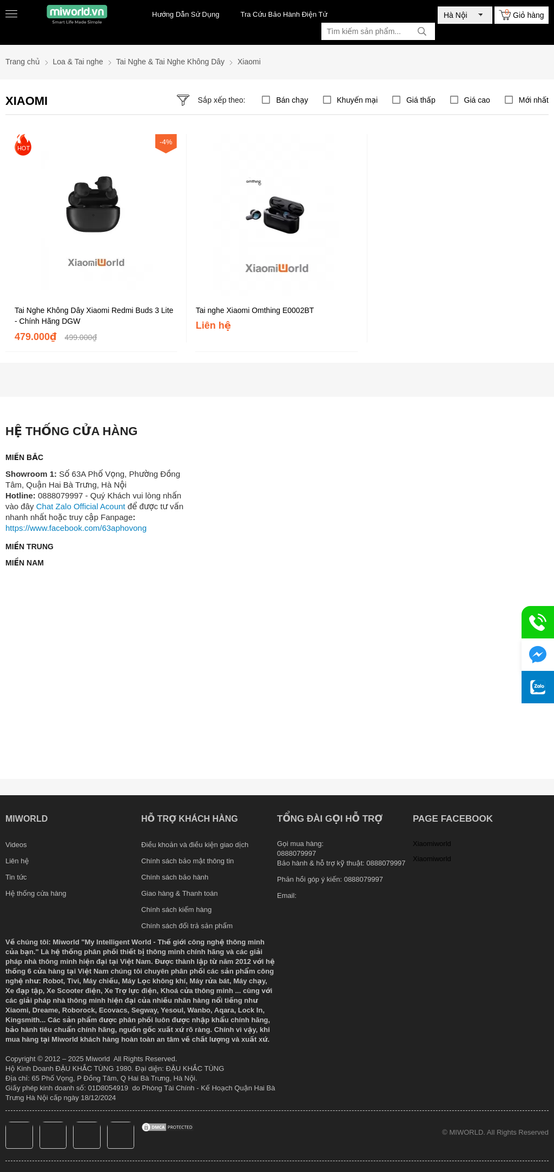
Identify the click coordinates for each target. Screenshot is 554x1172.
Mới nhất (534, 100)
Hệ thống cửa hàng (35, 893)
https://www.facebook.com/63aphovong (76, 527)
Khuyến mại (357, 100)
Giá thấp (421, 100)
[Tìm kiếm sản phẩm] (378, 31)
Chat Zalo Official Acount (81, 506)
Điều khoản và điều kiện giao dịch (194, 845)
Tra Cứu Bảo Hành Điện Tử (283, 14)
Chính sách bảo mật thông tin (187, 861)
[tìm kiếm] (422, 31)
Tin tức (16, 877)
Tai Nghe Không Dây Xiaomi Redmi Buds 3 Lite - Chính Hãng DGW (94, 315)
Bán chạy (292, 100)
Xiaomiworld (432, 844)
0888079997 (363, 879)
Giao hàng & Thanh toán (179, 893)
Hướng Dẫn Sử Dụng (185, 14)
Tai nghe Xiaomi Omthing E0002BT (255, 310)
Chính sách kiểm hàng (176, 909)
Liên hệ (17, 861)
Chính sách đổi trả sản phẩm (187, 926)
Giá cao (477, 100)
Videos (16, 845)
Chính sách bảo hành (174, 877)
